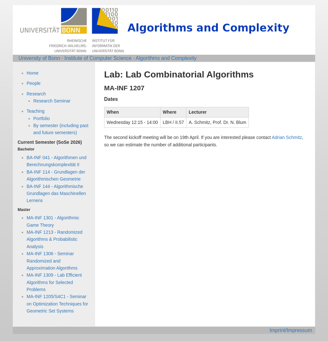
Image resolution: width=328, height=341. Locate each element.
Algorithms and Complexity (165, 58)
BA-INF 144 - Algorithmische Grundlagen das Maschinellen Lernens (56, 193)
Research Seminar (51, 100)
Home (32, 73)
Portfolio (41, 118)
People (34, 83)
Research (36, 93)
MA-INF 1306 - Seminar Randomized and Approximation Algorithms (52, 261)
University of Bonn (39, 58)
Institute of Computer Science (98, 58)
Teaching (36, 111)
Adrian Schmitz (287, 137)
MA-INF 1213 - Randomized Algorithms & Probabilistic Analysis (54, 239)
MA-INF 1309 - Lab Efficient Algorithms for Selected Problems (54, 282)
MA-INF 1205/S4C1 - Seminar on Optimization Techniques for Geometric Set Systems (57, 303)
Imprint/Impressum (291, 330)
